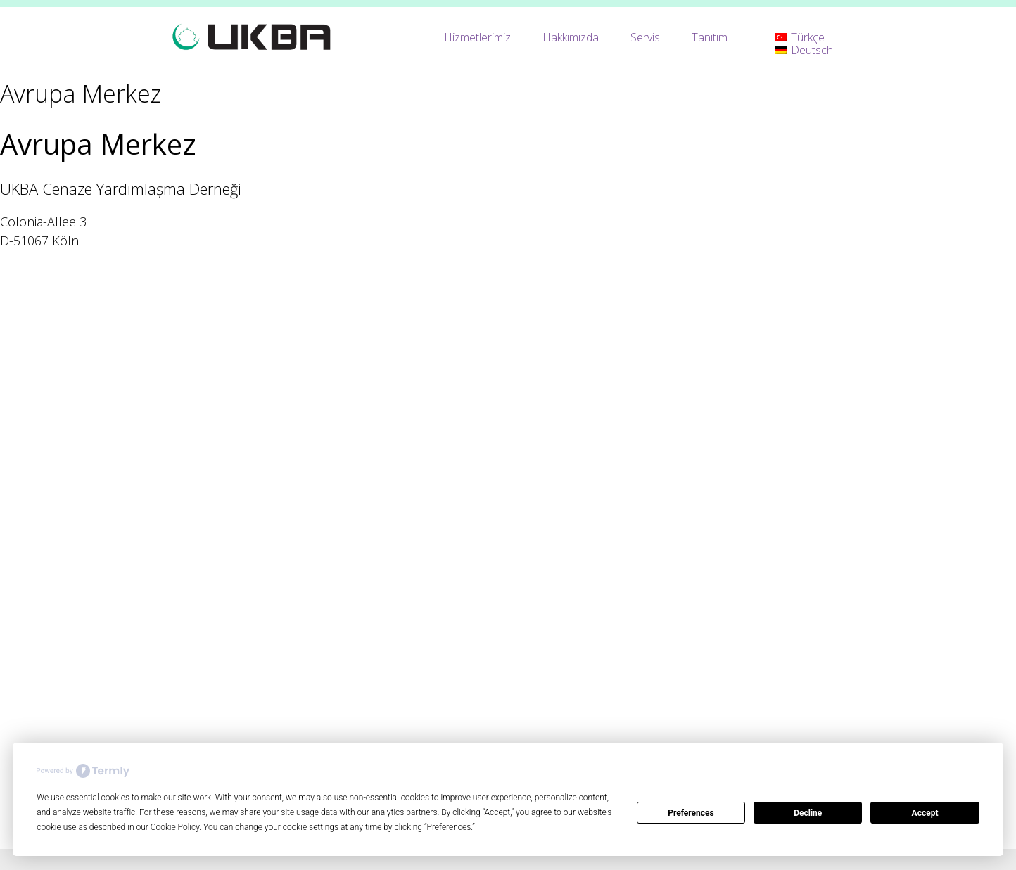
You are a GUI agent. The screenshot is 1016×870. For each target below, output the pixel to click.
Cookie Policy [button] (175, 827)
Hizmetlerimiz (477, 37)
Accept (925, 813)
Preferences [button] (449, 827)
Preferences (691, 813)
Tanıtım (710, 37)
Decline (808, 813)
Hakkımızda (570, 37)
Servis (645, 37)
